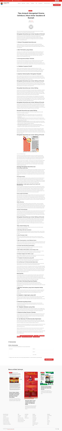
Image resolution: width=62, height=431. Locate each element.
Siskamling (34, 421)
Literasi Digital (34, 419)
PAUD (33, 425)
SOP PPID (19, 416)
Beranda (19, 3)
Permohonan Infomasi (21, 421)
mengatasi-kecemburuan (27, 336)
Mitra (48, 419)
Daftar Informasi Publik (21, 419)
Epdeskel (26, 416)
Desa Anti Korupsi (47, 3)
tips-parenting (36, 336)
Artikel (30, 10)
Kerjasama (48, 421)
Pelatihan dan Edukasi (6, 420)
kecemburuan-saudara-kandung (26, 335)
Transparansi (40, 3)
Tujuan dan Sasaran (5, 415)
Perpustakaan (57, 3)
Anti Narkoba (34, 420)
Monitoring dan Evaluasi (6, 421)
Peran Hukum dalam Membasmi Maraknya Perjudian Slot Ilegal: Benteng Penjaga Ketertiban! (14, 395)
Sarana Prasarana (49, 415)
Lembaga (32, 3)
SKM (52, 3)
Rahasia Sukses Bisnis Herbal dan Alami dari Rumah (46, 388)
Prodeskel (26, 415)
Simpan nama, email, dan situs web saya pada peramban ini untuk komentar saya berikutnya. (25, 357)
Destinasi (48, 420)
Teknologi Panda (12, 429)
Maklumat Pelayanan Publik (21, 420)
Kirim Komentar (48, 359)
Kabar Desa (23, 3)
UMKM (48, 416)
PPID (36, 3)
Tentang (27, 3)
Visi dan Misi (4, 416)
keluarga (36, 335)
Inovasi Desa (34, 416)
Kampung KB (34, 415)
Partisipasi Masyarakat (6, 419)
